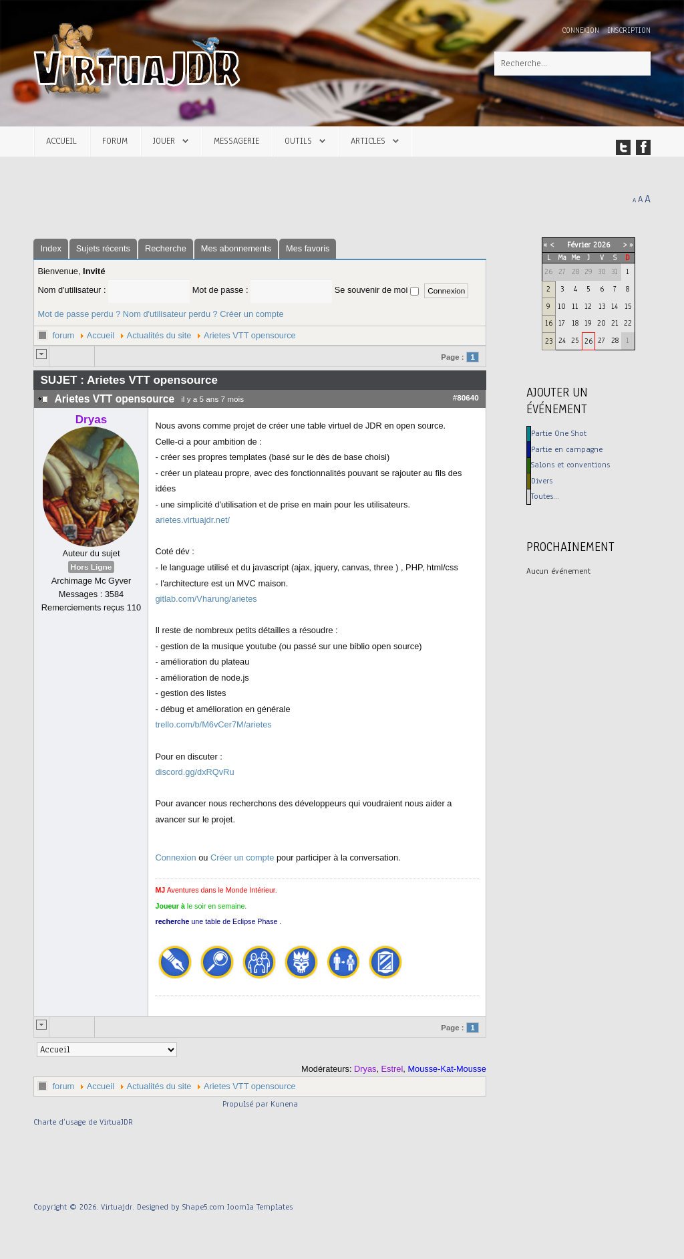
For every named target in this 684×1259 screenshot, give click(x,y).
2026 (601, 244)
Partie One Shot (558, 433)
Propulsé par (246, 1104)
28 (615, 340)
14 (614, 306)
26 (588, 341)
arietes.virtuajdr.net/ (192, 520)
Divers (541, 480)
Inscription (629, 30)
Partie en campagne (567, 449)
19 (588, 323)
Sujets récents (103, 248)
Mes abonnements (236, 248)
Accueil (61, 140)
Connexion (582, 30)
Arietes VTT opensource (250, 335)
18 (575, 323)
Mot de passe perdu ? (78, 314)
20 (601, 323)
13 (601, 306)
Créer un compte (251, 314)
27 (601, 340)
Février (578, 244)
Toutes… (545, 496)
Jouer (164, 140)
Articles (368, 140)
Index (50, 248)
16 (548, 323)
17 (561, 323)
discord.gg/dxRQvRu (194, 772)
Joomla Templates (260, 1206)
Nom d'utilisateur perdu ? (170, 314)
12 (588, 306)
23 (548, 341)
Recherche (165, 248)
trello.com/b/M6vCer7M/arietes (213, 724)
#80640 (466, 397)
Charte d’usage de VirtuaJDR (83, 1122)
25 (574, 340)
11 (575, 306)
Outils (298, 140)
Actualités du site (159, 335)
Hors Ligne (91, 567)
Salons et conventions (570, 464)
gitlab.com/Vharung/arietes (205, 599)
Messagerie (236, 140)
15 (628, 306)
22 (628, 323)
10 (562, 306)
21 (615, 323)
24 (562, 340)
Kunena (284, 1104)
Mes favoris (307, 248)
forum (63, 335)
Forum (115, 140)
